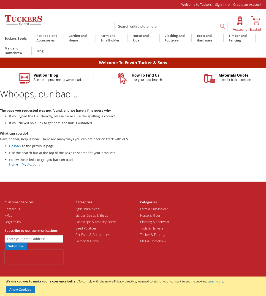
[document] (133, 286)
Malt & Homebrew (153, 241)
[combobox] (171, 26)
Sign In (220, 4)
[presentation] (34, 257)
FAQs (8, 215)
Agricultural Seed (88, 209)
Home (13, 164)
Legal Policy (13, 222)
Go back (15, 146)
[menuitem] (16, 38)
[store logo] (24, 20)
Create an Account (247, 4)
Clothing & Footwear (154, 222)
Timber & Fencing (152, 234)
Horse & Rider (150, 215)
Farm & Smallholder (154, 209)
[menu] (133, 45)
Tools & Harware (151, 228)
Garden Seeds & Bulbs (92, 215)
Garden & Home (87, 241)
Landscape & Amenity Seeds (96, 222)
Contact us (12, 209)
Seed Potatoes (86, 228)
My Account (31, 164)
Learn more (215, 281)
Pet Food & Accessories (93, 234)
